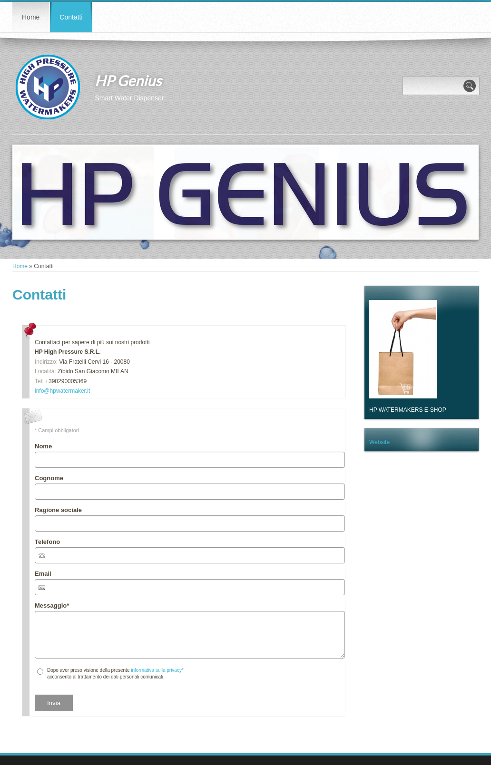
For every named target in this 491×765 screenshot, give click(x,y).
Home (30, 17)
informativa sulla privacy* (157, 670)
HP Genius (128, 80)
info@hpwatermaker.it (62, 390)
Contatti (70, 17)
